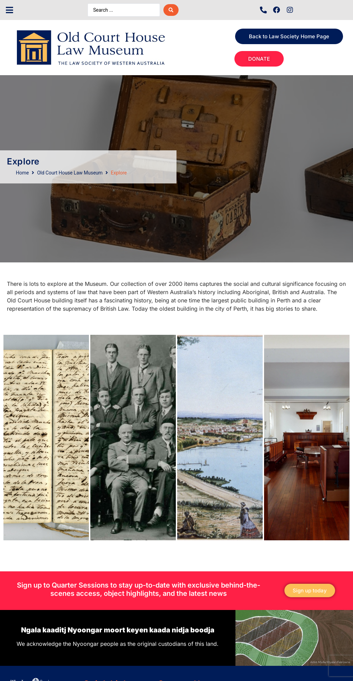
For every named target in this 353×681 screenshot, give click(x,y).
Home (22, 173)
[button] (9, 10)
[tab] (46, 437)
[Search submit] (171, 10)
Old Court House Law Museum (70, 173)
